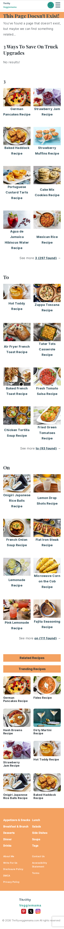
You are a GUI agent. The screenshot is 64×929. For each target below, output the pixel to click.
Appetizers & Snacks (16, 820)
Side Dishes (39, 832)
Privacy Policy (11, 882)
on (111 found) (45, 638)
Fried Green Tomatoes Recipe (47, 432)
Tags (35, 845)
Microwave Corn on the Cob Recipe (47, 581)
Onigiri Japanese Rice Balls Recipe (17, 500)
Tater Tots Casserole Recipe (47, 349)
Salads (36, 826)
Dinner (7, 839)
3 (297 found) (46, 258)
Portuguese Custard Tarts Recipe (17, 192)
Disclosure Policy (13, 869)
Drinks (7, 845)
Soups (36, 839)
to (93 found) (46, 448)
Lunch (36, 820)
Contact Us (38, 856)
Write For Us (10, 862)
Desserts (9, 832)
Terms (35, 873)
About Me (8, 856)
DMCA (6, 875)
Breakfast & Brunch (16, 826)
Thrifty (16, 5)
